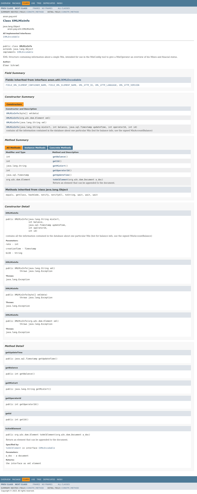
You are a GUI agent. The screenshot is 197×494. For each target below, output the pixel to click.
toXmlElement (60, 179)
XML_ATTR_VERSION (129, 85)
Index (60, 3)
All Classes (64, 8)
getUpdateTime (61, 175)
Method (40, 12)
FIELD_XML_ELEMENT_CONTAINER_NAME (26, 85)
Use (33, 3)
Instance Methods (34, 148)
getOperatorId (61, 170)
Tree (39, 3)
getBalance (59, 156)
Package (16, 3)
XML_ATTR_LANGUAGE (105, 85)
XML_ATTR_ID (86, 85)
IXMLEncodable (11, 37)
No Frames (47, 8)
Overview (5, 3)
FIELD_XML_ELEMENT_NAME (62, 85)
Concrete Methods (60, 148)
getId (56, 161)
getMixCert (59, 166)
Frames (36, 8)
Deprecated (49, 3)
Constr (30, 12)
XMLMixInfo (12, 113)
